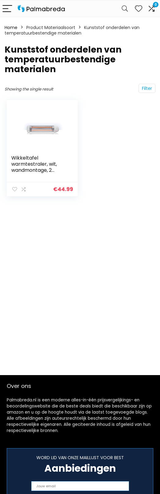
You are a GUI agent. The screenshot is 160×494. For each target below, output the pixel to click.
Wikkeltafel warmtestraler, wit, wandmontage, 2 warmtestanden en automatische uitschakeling (34, 173)
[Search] (124, 9)
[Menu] (7, 9)
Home (11, 27)
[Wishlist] (138, 8)
